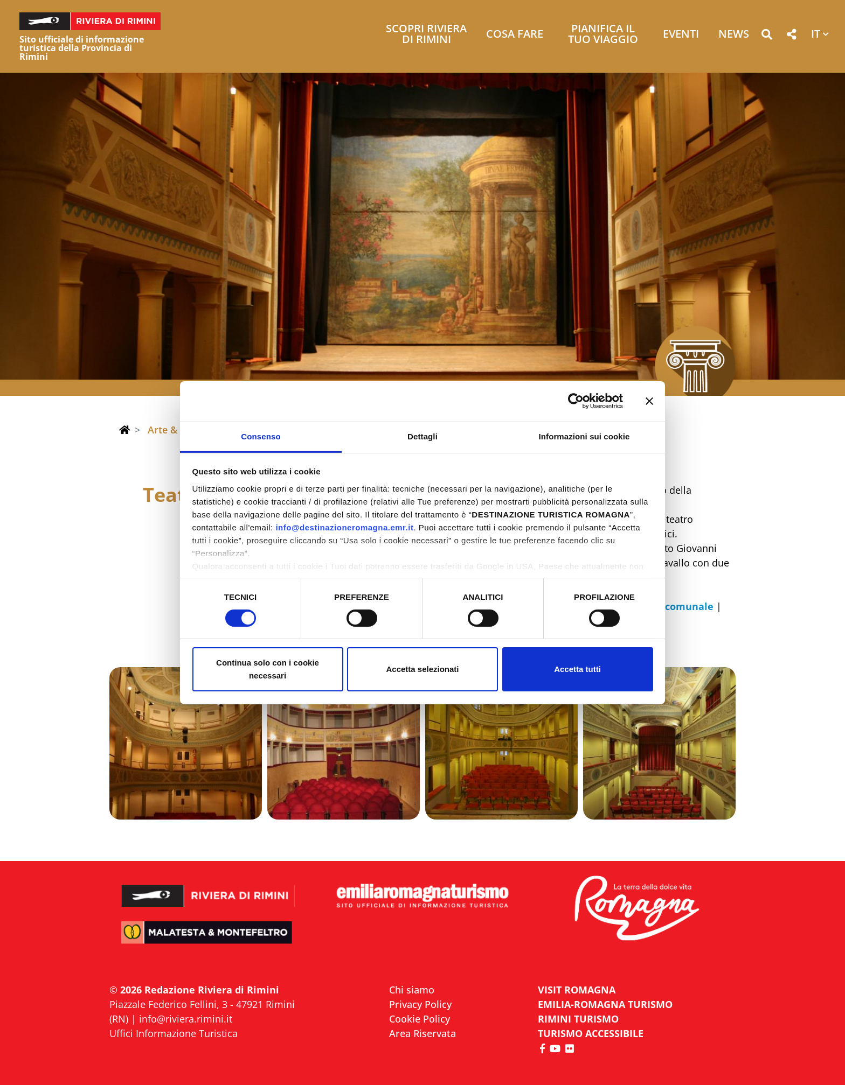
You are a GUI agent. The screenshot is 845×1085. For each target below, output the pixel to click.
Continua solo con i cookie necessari (267, 669)
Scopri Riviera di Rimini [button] (426, 34)
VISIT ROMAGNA (576, 989)
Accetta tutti (577, 669)
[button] (766, 36)
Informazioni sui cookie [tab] (584, 435)
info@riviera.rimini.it (185, 1018)
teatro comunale (673, 606)
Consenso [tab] (260, 435)
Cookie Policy (419, 1018)
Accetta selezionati (422, 669)
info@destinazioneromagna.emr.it (344, 526)
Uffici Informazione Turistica (173, 1033)
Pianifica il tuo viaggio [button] (603, 34)
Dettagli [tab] (422, 435)
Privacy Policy (420, 1004)
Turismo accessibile (590, 1033)
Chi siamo (411, 989)
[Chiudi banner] (649, 401)
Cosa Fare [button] (514, 35)
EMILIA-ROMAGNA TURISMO (605, 1004)
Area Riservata (422, 1033)
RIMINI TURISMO (578, 1018)
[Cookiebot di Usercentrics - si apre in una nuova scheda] (576, 401)
